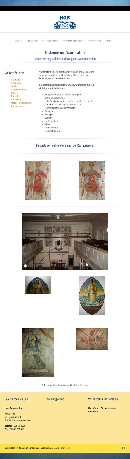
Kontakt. (84, 385)
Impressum (121, 8)
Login (114, 8)
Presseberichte (18, 106)
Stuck (14, 93)
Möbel (14, 86)
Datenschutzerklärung (50, 448)
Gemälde (15, 79)
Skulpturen (16, 83)
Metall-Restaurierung (21, 103)
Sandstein (16, 99)
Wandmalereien (18, 89)
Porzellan (15, 96)
